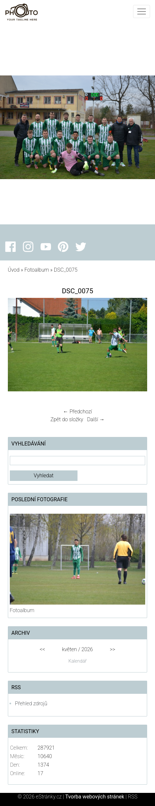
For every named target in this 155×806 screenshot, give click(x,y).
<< (42, 649)
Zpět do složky (66, 419)
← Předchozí (77, 411)
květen (69, 649)
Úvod (14, 270)
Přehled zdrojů (31, 703)
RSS (132, 797)
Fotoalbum (36, 270)
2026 (87, 649)
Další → (96, 419)
